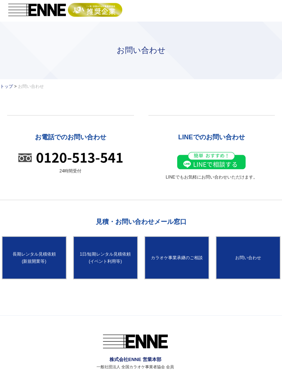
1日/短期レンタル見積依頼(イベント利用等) (105, 258)
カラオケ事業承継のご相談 (177, 257)
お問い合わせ (248, 257)
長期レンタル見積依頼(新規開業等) (34, 258)
